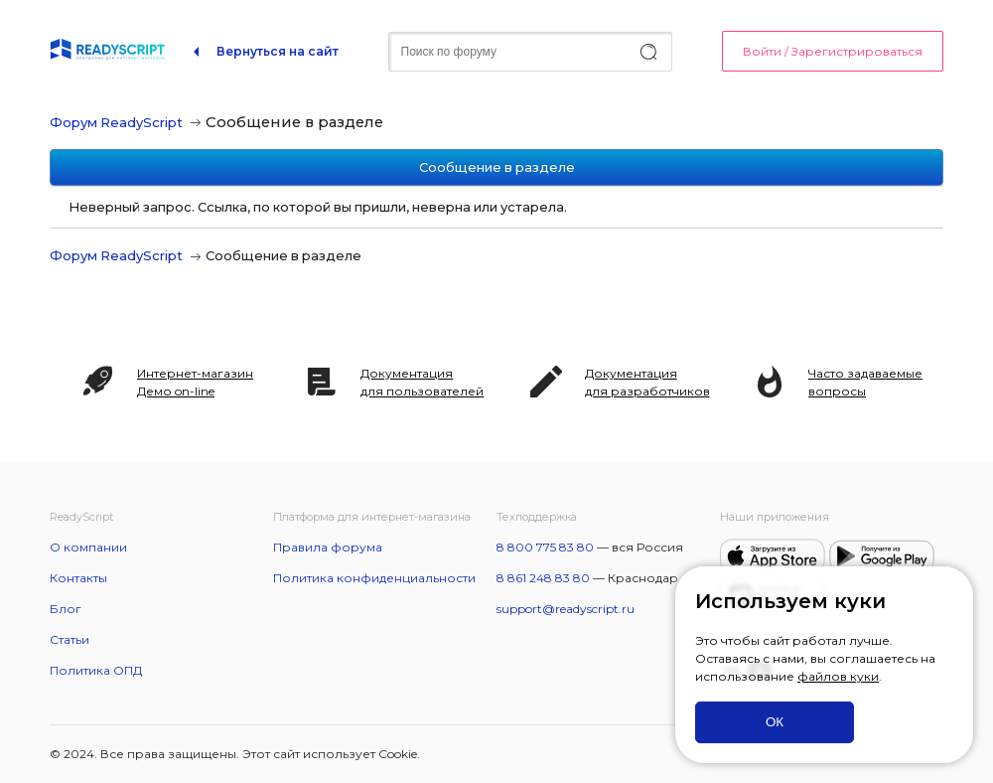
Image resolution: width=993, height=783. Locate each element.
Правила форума (327, 547)
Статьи (69, 639)
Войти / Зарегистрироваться (832, 51)
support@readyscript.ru (565, 608)
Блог (65, 608)
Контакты (78, 577)
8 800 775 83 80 (545, 547)
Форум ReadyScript (116, 122)
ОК (774, 721)
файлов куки (838, 676)
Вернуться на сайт (277, 51)
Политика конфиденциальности (374, 577)
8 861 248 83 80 (543, 577)
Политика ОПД (96, 670)
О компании (88, 547)
